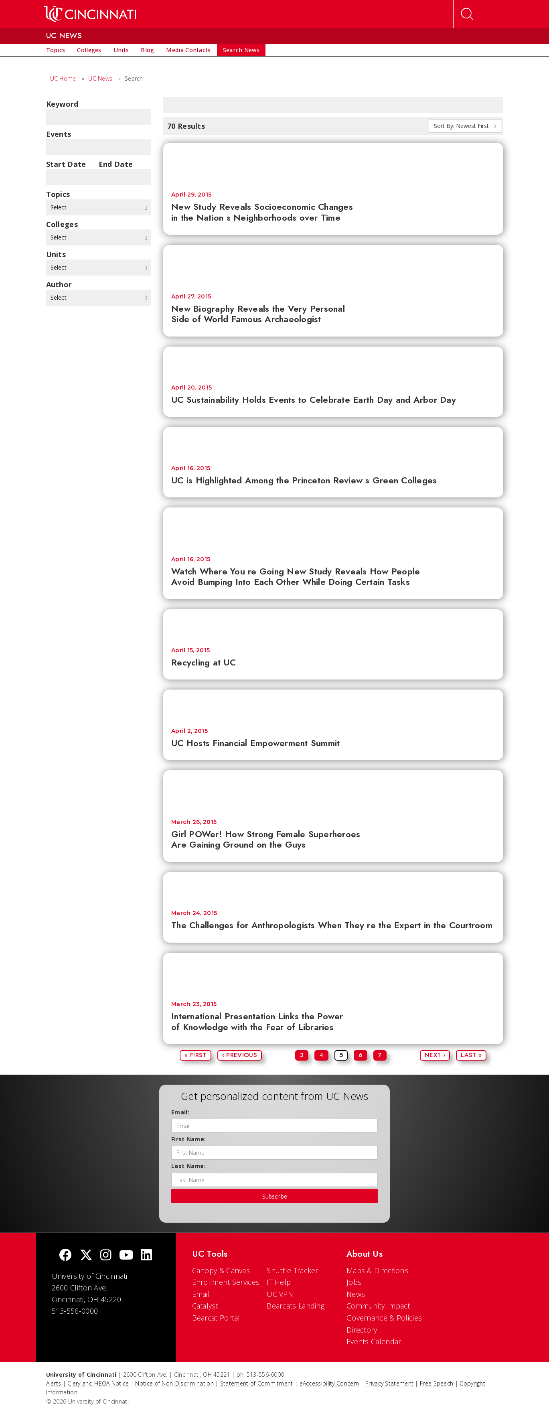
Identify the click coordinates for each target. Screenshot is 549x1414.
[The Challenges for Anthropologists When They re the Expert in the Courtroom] (333, 887)
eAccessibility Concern (329, 1383)
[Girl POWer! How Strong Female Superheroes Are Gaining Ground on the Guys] (333, 790)
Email (201, 1294)
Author (59, 284)
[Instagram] (105, 1256)
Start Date (66, 164)
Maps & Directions (377, 1270)
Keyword (62, 104)
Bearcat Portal (216, 1318)
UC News (100, 78)
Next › (435, 1055)
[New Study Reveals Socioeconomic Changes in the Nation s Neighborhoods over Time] (333, 163)
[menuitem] (55, 50)
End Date (116, 164)
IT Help (279, 1282)
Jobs (353, 1282)
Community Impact (378, 1306)
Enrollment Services (226, 1282)
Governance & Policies (384, 1318)
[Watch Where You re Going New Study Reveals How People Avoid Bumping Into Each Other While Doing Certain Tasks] (333, 527)
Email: (180, 1112)
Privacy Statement (389, 1383)
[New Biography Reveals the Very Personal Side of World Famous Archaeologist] (333, 265)
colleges (62, 224)
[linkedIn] (146, 1256)
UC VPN (280, 1294)
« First (195, 1055)
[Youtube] (126, 1256)
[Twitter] (86, 1256)
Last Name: (188, 1166)
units (56, 254)
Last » (471, 1055)
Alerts (53, 1383)
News (355, 1294)
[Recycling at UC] (333, 624)
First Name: (188, 1139)
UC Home (63, 78)
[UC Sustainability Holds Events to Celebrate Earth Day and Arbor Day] (333, 362)
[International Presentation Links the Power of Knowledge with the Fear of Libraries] (333, 973)
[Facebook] (65, 1256)
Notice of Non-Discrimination (174, 1383)
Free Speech (436, 1383)
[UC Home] (90, 14)
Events (58, 134)
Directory (361, 1330)
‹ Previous (239, 1055)
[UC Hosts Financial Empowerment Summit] (333, 705)
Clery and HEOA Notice (98, 1383)
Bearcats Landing (295, 1306)
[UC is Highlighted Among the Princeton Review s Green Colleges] (333, 442)
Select (99, 207)
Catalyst (205, 1306)
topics (58, 194)
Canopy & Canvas (221, 1270)
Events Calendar (373, 1341)
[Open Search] (467, 14)
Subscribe (274, 1196)
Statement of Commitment (256, 1383)
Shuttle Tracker (292, 1270)
